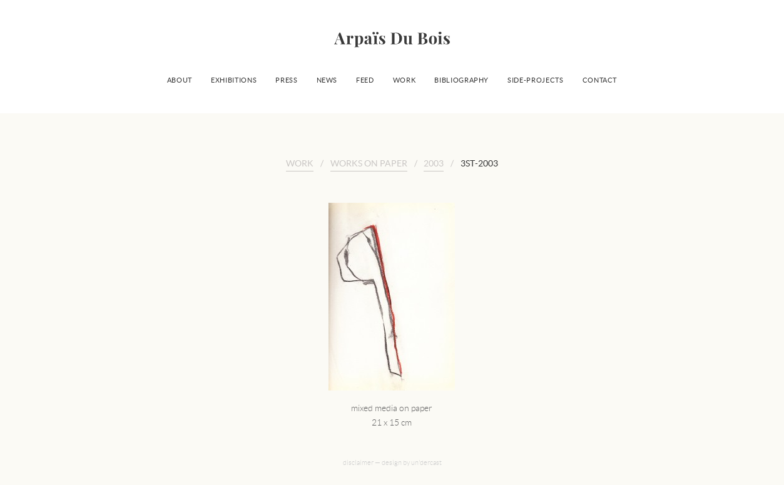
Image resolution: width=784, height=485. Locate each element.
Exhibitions (234, 80)
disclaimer (358, 462)
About (179, 80)
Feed (365, 80)
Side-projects (535, 80)
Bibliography (461, 80)
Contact (600, 80)
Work (404, 80)
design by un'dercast (412, 462)
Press (286, 80)
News (327, 80)
